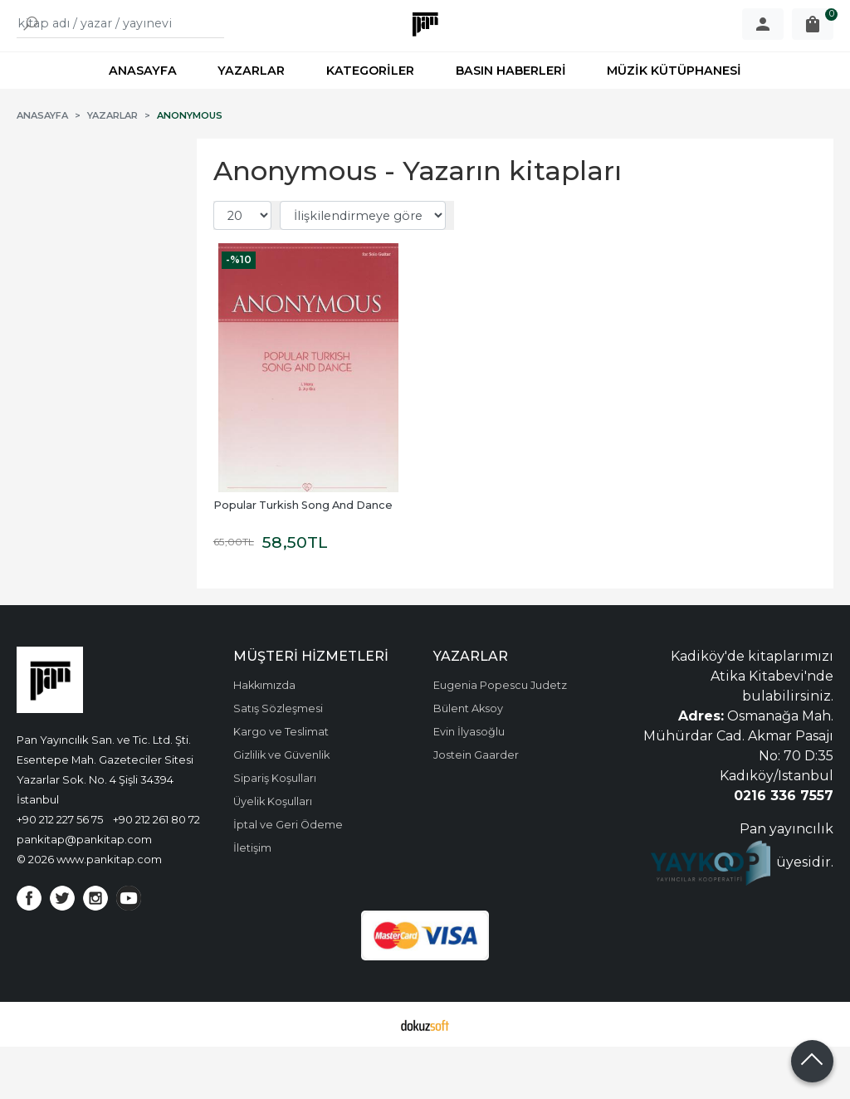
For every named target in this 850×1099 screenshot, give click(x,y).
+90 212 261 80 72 (156, 871)
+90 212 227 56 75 (60, 871)
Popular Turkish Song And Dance (303, 557)
